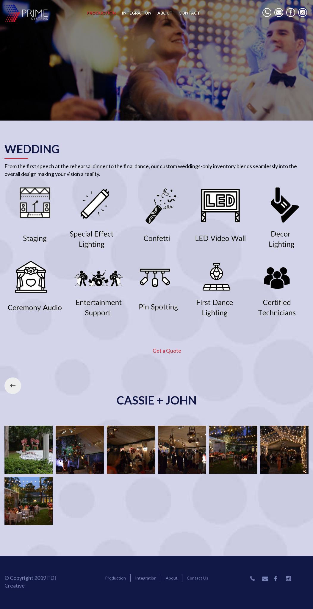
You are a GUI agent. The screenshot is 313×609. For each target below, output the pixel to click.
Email (279, 16)
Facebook (291, 16)
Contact (189, 12)
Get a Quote (167, 350)
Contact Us (197, 577)
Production (101, 12)
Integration (136, 12)
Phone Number (267, 16)
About (165, 12)
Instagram (303, 16)
